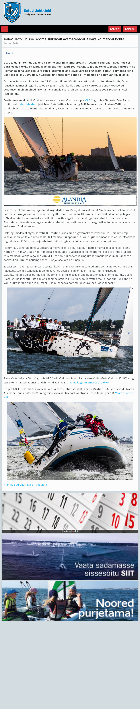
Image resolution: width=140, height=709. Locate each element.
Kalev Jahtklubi (27, 104)
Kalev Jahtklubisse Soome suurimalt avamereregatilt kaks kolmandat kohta (64, 39)
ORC (87, 100)
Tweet (9, 53)
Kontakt (114, 28)
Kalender (130, 28)
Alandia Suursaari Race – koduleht (25, 484)
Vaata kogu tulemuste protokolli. (90, 382)
